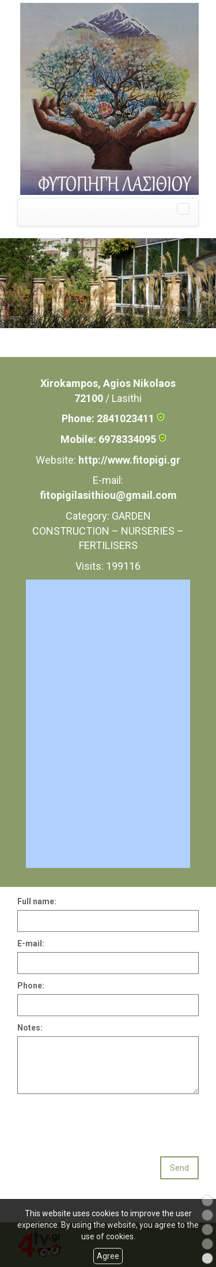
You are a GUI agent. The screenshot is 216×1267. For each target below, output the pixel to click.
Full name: (36, 901)
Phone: (30, 985)
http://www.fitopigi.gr (129, 460)
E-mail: (30, 943)
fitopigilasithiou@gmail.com (108, 495)
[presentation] (104, 1122)
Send (179, 1167)
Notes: (30, 1027)
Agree (108, 1256)
